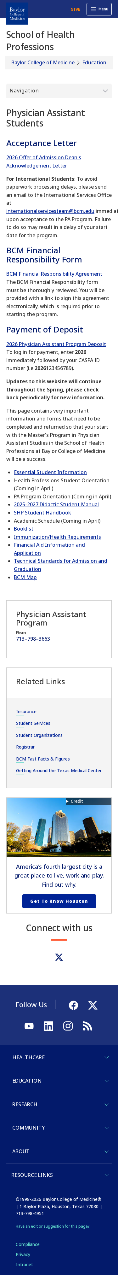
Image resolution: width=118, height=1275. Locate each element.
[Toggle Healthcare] (107, 1057)
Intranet (24, 1264)
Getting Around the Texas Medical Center (59, 770)
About (21, 1151)
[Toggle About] (107, 1152)
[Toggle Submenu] (59, 90)
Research (24, 1104)
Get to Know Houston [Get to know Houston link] (59, 901)
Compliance (28, 1244)
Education (94, 62)
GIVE (75, 9)
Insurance (26, 711)
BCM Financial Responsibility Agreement (54, 273)
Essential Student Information (50, 472)
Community (28, 1127)
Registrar (25, 747)
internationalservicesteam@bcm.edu (50, 211)
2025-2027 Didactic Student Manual (56, 504)
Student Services (33, 723)
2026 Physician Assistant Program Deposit (56, 344)
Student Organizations (39, 735)
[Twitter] (59, 957)
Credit (77, 801)
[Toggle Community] (107, 1128)
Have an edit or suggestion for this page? (53, 1226)
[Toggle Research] (107, 1105)
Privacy (23, 1254)
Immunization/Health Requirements (57, 536)
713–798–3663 (33, 638)
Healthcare (28, 1057)
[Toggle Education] (107, 1081)
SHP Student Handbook (42, 512)
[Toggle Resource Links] (107, 1175)
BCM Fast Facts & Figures (43, 759)
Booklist (23, 528)
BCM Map (25, 577)
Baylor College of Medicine (43, 62)
